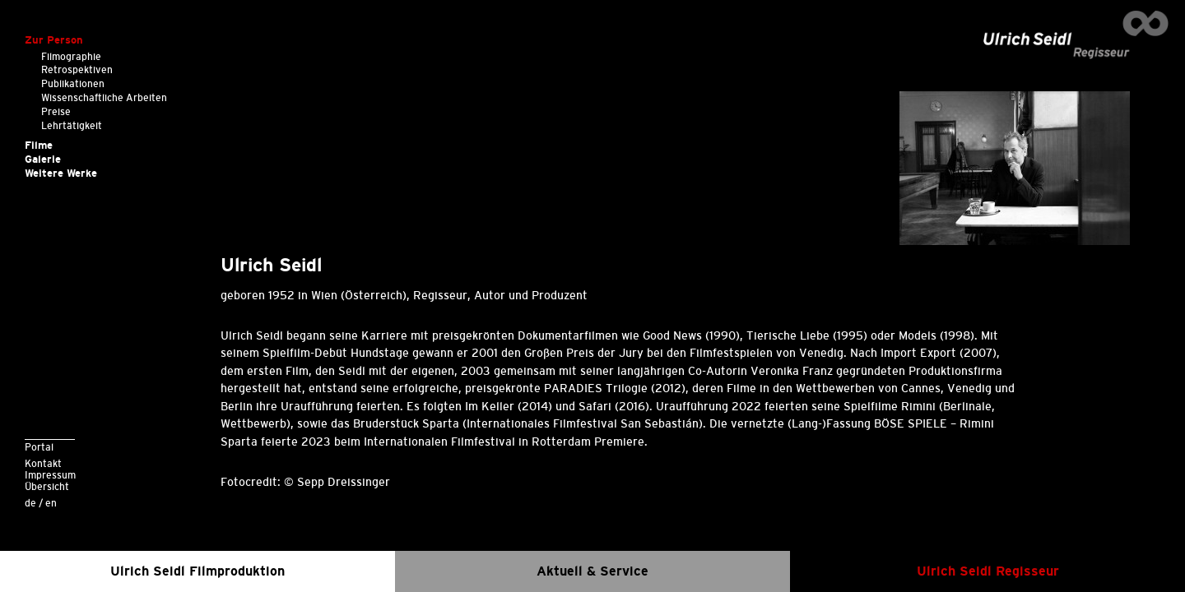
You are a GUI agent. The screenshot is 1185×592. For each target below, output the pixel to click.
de (30, 502)
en (51, 502)
